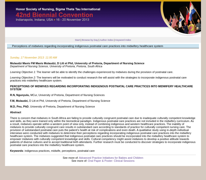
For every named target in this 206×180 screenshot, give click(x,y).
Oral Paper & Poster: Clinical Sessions (111, 160)
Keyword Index (123, 39)
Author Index (106, 39)
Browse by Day (90, 39)
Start (77, 39)
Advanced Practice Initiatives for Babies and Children (111, 157)
